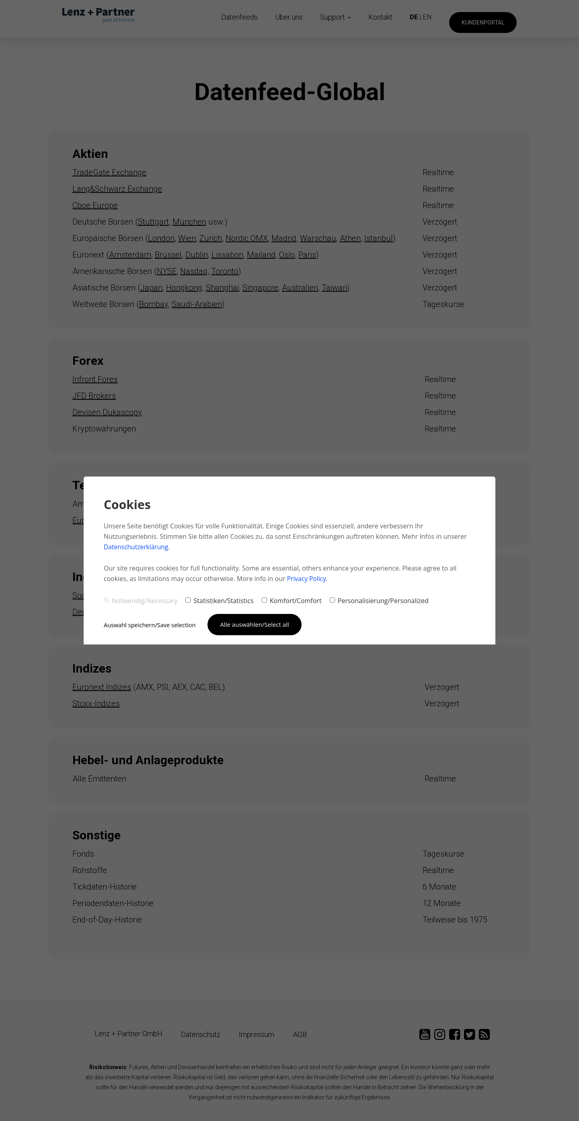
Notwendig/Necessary (140, 600)
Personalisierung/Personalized (379, 600)
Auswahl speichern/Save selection (151, 624)
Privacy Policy (307, 578)
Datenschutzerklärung (137, 546)
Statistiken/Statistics (219, 600)
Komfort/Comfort (292, 600)
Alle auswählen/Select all (257, 624)
